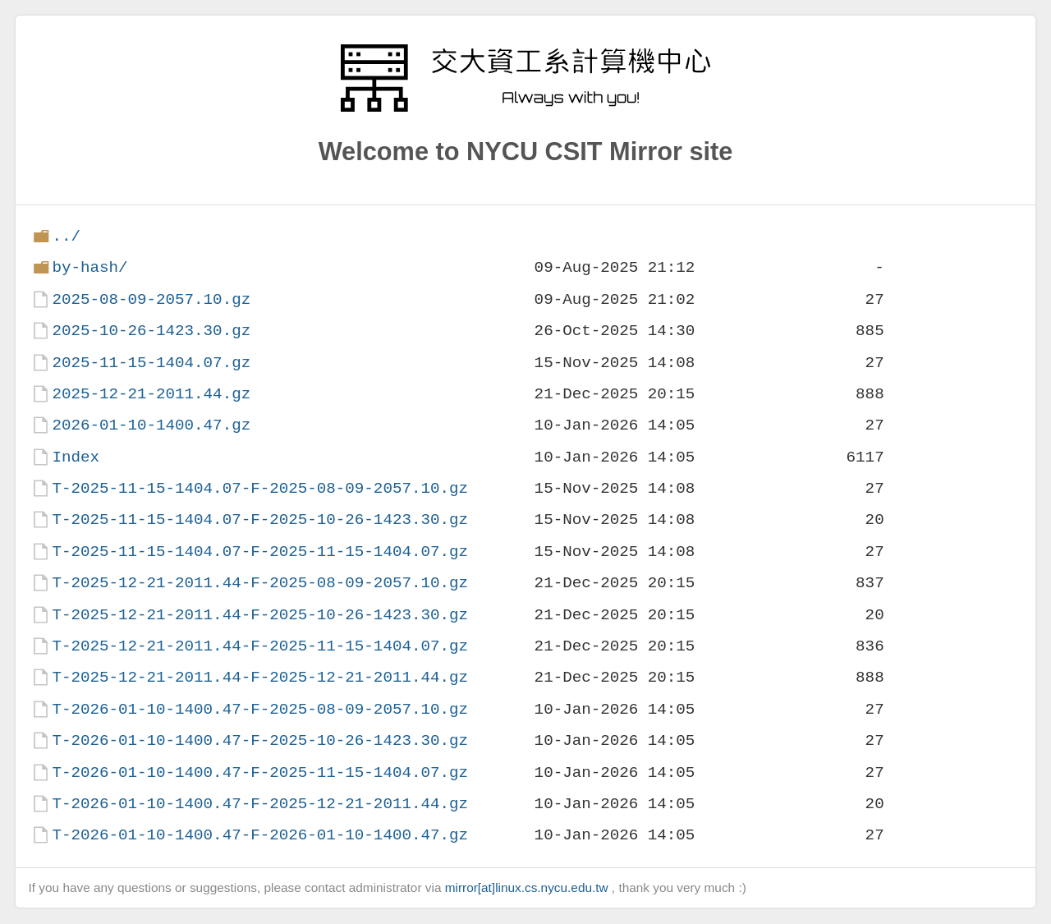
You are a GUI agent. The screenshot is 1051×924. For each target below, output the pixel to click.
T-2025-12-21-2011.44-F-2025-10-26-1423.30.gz (260, 615)
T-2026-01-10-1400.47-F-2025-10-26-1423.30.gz (260, 740)
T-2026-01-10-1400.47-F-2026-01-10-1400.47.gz (260, 835)
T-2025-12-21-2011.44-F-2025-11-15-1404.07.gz (260, 646)
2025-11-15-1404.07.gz (151, 363)
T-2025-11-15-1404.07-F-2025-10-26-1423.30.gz (260, 519)
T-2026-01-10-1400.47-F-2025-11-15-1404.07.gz (260, 772)
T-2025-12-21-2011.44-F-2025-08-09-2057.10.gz (260, 583)
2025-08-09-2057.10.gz (151, 299)
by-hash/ (89, 267)
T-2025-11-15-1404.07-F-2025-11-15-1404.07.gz (260, 551)
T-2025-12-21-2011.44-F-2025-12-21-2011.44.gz (260, 677)
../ (66, 236)
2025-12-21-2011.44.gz (151, 394)
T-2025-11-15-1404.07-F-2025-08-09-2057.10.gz (260, 488)
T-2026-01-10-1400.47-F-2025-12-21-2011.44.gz (260, 804)
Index (75, 457)
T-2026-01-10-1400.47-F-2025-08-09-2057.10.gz (260, 709)
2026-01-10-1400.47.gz (151, 425)
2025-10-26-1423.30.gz (151, 330)
